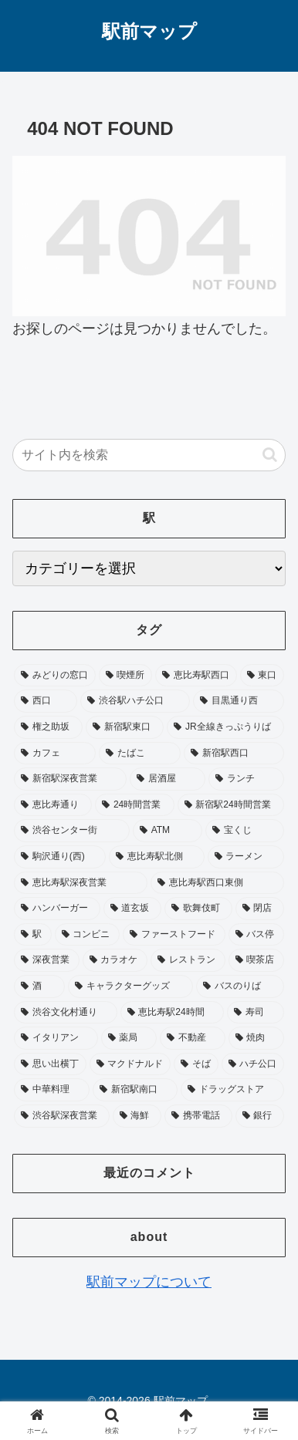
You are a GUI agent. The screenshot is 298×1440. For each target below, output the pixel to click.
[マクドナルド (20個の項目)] (130, 1064)
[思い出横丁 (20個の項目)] (50, 1064)
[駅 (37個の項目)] (33, 934)
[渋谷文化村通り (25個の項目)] (65, 1012)
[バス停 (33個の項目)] (257, 934)
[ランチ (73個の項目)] (246, 779)
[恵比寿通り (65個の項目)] (53, 805)
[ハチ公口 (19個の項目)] (253, 1064)
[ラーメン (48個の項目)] (246, 856)
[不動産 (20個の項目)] (192, 1038)
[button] (269, 455)
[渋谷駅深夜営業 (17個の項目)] (62, 1116)
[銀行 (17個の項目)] (260, 1116)
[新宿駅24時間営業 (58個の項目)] (231, 805)
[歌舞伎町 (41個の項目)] (198, 908)
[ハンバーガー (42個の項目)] (57, 908)
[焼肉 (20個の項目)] (257, 1038)
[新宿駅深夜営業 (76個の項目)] (70, 779)
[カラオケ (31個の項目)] (115, 960)
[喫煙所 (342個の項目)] (126, 675)
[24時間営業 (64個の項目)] (134, 805)
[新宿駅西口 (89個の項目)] (234, 753)
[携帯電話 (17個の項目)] (198, 1116)
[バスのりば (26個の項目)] (240, 986)
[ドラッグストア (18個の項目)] (232, 1089)
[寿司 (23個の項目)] (255, 1012)
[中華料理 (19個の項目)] (52, 1089)
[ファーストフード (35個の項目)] (174, 934)
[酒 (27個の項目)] (39, 986)
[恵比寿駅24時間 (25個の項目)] (172, 1012)
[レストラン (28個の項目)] (188, 960)
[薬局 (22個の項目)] (129, 1038)
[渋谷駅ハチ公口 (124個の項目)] (135, 701)
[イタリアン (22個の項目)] (56, 1038)
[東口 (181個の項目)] (262, 675)
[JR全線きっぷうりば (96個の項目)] (225, 727)
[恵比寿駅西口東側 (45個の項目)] (217, 883)
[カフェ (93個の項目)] (55, 753)
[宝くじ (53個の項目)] (244, 830)
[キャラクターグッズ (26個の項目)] (130, 986)
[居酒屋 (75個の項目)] (167, 779)
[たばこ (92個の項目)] (140, 753)
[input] (149, 455)
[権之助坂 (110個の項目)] (48, 727)
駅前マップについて (149, 1282)
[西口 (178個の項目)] (45, 701)
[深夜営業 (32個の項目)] (47, 960)
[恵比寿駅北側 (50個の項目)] (156, 856)
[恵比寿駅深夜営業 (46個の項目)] (80, 883)
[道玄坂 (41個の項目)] (132, 908)
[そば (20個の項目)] (196, 1064)
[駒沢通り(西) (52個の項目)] (60, 856)
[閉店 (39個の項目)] (260, 908)
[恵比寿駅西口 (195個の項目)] (196, 675)
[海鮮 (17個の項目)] (137, 1116)
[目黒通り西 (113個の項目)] (238, 701)
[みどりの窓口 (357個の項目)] (55, 675)
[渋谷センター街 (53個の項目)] (72, 830)
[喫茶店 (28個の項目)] (257, 960)
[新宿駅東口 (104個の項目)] (125, 727)
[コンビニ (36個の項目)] (87, 934)
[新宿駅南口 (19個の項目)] (135, 1089)
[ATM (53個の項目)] (167, 830)
